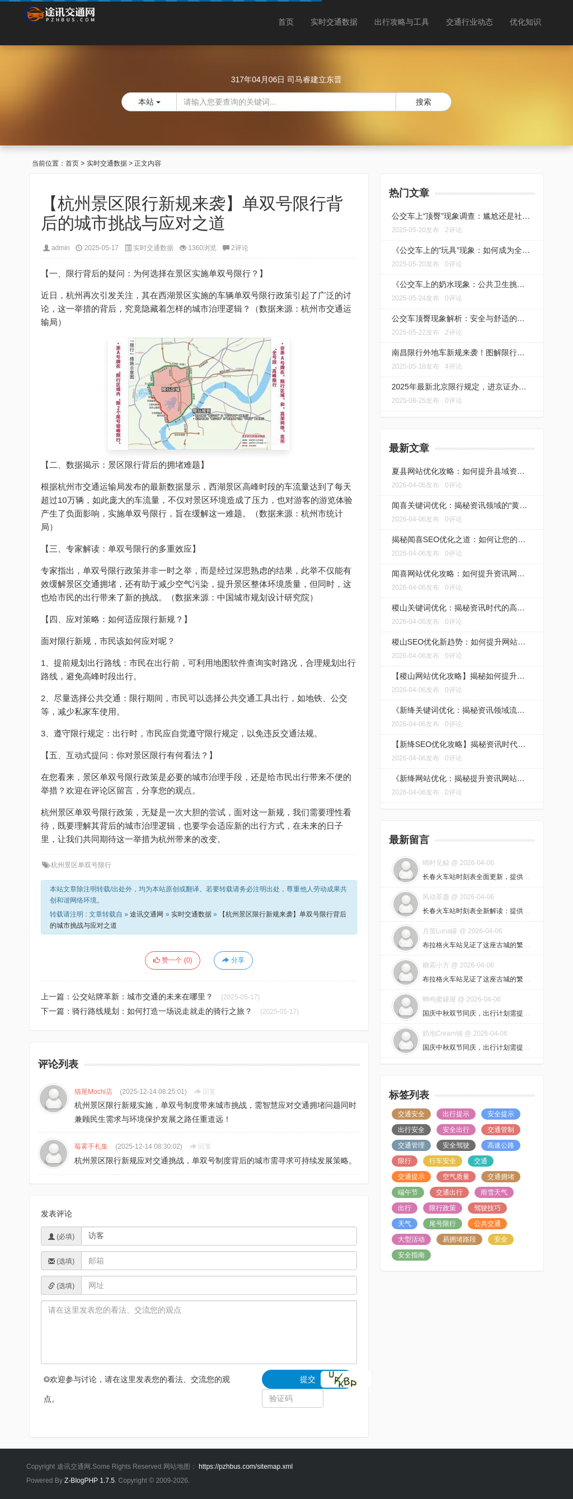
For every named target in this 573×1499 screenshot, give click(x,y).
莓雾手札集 (91, 1146)
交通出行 (449, 1192)
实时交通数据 (334, 21)
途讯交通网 (147, 914)
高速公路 (500, 1145)
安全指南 (411, 1255)
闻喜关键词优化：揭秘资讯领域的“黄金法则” (469, 505)
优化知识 (525, 21)
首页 (286, 21)
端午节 (408, 1192)
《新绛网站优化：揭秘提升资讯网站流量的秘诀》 (478, 778)
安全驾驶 (456, 1145)
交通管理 (411, 1145)
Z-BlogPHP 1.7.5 (89, 1480)
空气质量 (456, 1177)
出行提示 (456, 1114)
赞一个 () (172, 960)
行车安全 (442, 1161)
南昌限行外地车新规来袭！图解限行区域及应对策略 (482, 352)
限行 (404, 1161)
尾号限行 (442, 1224)
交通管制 (500, 1130)
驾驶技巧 (487, 1208)
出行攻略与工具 (401, 21)
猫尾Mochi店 (93, 1092)
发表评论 (56, 1213)
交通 (480, 1161)
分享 (233, 960)
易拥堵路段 (459, 1239)
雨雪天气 (494, 1192)
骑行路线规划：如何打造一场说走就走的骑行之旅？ (162, 1011)
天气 (404, 1224)
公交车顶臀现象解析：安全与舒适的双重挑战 (470, 318)
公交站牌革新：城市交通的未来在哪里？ (142, 996)
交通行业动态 (469, 21)
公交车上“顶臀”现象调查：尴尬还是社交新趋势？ (476, 216)
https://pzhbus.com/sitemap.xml (246, 1466)
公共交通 (487, 1224)
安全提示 (500, 1114)
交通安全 (411, 1114)
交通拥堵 (500, 1177)
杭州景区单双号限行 (81, 865)
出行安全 (411, 1130)
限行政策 (442, 1208)
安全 (501, 1239)
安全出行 (456, 1130)
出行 (404, 1208)
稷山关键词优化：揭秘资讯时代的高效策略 (466, 607)
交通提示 (411, 1177)
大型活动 (411, 1239)
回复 (205, 1092)
